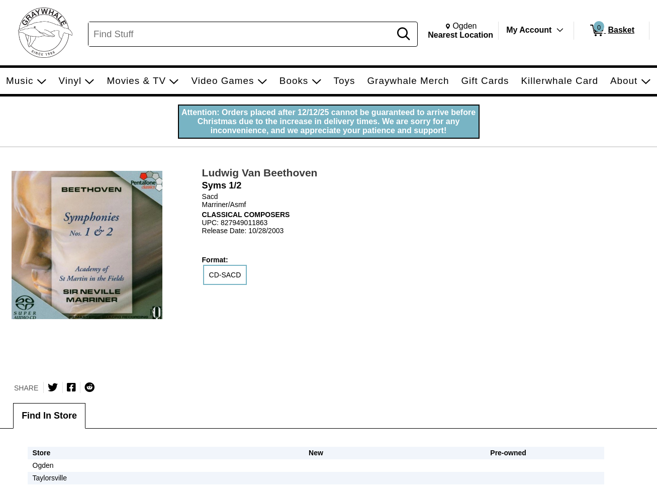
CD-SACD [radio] (225, 275)
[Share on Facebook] (71, 387)
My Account (528, 30)
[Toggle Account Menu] (560, 30)
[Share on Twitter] (53, 387)
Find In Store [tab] (49, 416)
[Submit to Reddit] (89, 387)
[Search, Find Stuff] (241, 34)
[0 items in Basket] (611, 30)
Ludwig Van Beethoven (260, 172)
